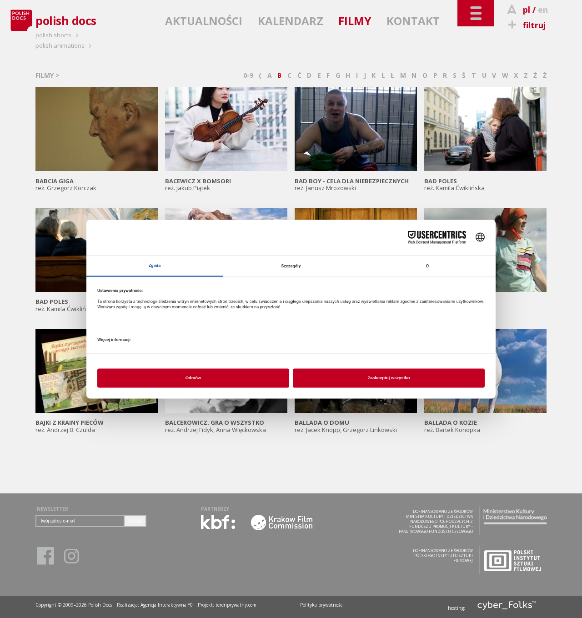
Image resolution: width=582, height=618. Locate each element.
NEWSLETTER (52, 509)
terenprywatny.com (236, 605)
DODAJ (135, 520)
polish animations (64, 45)
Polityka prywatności (322, 605)
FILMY (354, 20)
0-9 (248, 75)
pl (526, 9)
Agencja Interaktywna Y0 (166, 605)
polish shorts (58, 35)
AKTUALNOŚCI (203, 20)
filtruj (525, 25)
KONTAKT (413, 20)
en (543, 9)
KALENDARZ (290, 20)
